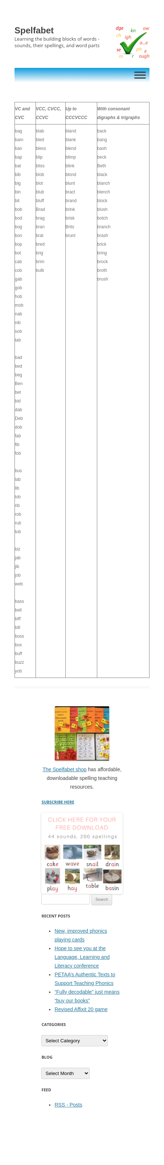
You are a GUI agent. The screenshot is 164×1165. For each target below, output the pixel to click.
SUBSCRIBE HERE (57, 802)
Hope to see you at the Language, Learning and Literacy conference (82, 957)
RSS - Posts (68, 1105)
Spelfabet (34, 30)
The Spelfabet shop (64, 769)
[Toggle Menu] (140, 74)
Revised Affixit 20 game (80, 1009)
